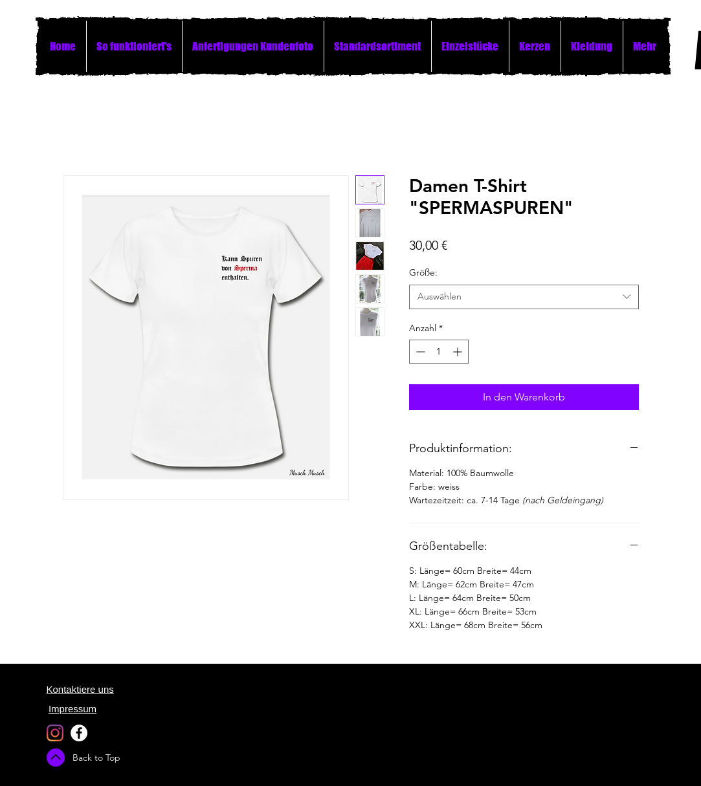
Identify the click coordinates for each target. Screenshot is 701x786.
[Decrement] (419, 351)
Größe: (423, 272)
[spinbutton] (439, 351)
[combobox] (524, 297)
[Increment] (459, 351)
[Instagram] (55, 733)
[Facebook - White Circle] (79, 733)
